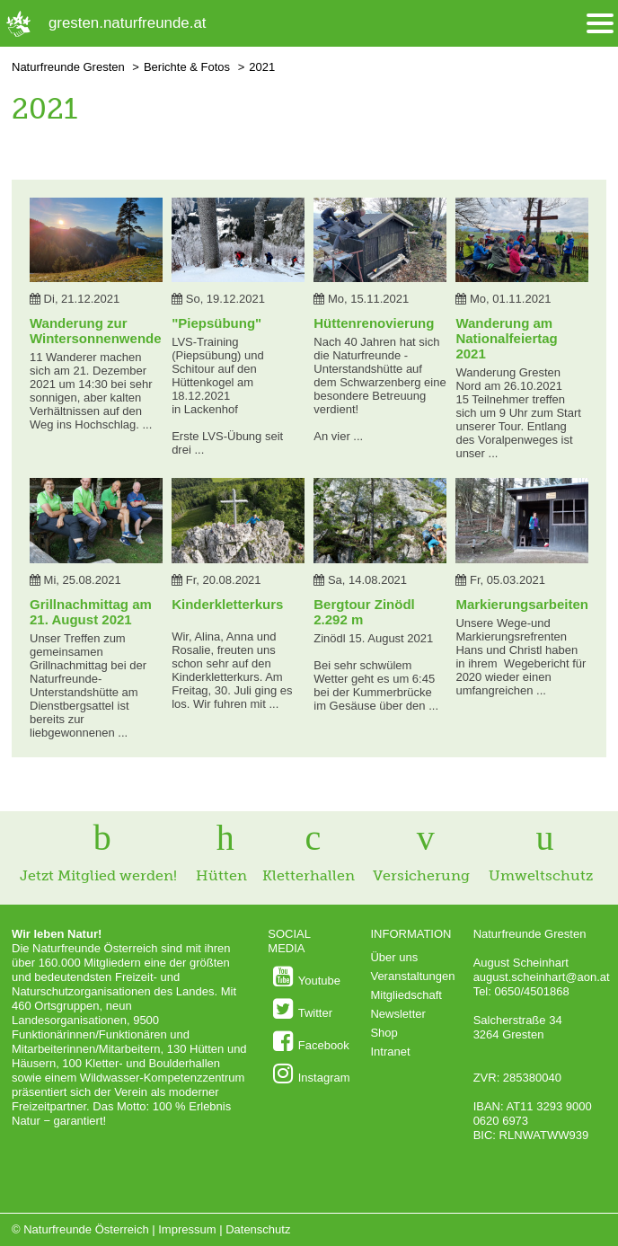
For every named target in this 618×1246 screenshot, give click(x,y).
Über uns (394, 957)
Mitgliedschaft (405, 995)
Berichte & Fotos (187, 67)
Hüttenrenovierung (373, 323)
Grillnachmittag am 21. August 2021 (91, 611)
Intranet (390, 1051)
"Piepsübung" (216, 323)
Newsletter (397, 1014)
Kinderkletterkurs (227, 604)
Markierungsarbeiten (521, 604)
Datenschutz (257, 1229)
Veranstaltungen (412, 976)
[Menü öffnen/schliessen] (600, 23)
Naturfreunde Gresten (68, 67)
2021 (262, 67)
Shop (383, 1032)
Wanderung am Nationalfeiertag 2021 (506, 338)
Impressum (187, 1229)
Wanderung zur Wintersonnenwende (96, 330)
